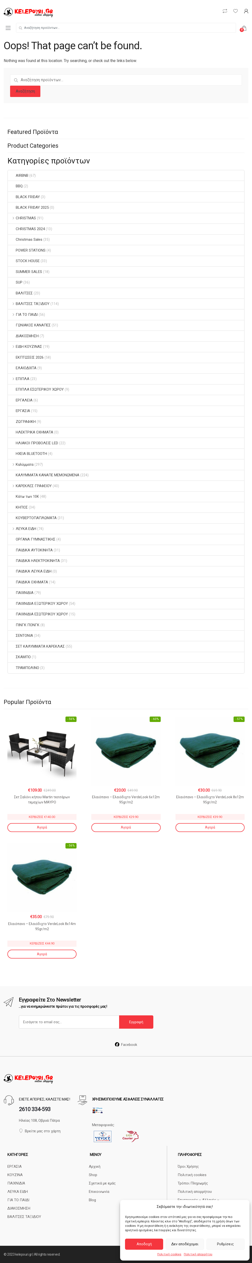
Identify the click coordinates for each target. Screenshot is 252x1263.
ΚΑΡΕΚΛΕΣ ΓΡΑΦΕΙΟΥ (30, 486)
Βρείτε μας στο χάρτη (40, 1131)
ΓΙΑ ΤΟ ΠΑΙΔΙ (23, 314)
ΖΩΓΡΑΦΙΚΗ (22, 421)
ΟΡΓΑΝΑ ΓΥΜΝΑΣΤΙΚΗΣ (31, 539)
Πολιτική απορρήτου (198, 1254)
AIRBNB (18, 175)
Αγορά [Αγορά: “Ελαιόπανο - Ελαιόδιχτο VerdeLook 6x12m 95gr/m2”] (126, 827)
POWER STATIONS (27, 250)
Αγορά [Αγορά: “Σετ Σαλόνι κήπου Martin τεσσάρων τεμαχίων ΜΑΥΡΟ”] (42, 827)
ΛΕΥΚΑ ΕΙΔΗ (22, 529)
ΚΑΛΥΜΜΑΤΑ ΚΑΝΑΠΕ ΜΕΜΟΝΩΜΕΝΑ (43, 475)
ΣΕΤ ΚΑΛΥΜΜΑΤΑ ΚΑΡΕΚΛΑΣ (36, 646)
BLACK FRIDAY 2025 (28, 207)
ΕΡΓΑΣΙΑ (19, 411)
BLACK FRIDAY (24, 197)
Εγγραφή (136, 1022)
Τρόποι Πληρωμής (193, 1183)
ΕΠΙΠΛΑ (18, 379)
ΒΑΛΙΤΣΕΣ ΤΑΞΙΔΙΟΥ (28, 304)
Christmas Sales (25, 239)
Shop (93, 1175)
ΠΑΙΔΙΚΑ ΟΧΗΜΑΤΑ (28, 582)
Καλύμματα (20, 464)
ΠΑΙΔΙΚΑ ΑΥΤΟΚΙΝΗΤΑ (30, 550)
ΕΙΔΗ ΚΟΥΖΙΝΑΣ (25, 346)
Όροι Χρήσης (188, 1166)
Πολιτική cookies (169, 1254)
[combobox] (126, 28)
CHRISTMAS (22, 218)
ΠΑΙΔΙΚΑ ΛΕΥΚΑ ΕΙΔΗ (29, 571)
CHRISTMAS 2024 (26, 229)
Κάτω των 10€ (23, 496)
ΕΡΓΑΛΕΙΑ (20, 400)
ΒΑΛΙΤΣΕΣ (20, 293)
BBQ (15, 186)
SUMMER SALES (25, 272)
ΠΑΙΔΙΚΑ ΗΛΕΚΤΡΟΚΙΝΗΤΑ (34, 561)
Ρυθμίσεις (225, 1244)
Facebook (126, 1044)
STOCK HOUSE (24, 261)
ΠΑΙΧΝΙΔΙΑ (20, 593)
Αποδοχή (144, 1244)
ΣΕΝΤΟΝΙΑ (20, 635)
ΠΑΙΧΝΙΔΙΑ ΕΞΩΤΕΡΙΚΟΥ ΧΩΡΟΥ (38, 603)
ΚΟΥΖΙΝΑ (15, 1175)
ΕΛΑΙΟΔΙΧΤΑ (22, 368)
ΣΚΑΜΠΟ (19, 657)
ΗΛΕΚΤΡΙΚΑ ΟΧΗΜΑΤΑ (30, 432)
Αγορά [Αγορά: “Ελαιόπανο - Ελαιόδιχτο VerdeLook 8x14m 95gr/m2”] (42, 954)
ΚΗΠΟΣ (18, 507)
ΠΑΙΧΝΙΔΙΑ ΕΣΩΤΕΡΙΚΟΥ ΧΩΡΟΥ (38, 614)
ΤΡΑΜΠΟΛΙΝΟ (23, 668)
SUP (15, 282)
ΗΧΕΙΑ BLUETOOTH (27, 453)
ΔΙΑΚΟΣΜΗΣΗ (23, 336)
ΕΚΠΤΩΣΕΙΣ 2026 (26, 357)
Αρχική (94, 1166)
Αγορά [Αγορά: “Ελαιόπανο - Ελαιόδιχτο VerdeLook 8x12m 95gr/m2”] (210, 827)
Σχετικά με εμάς (102, 1183)
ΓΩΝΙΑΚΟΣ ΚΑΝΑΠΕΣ (29, 325)
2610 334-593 (34, 1109)
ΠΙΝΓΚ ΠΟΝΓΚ (23, 625)
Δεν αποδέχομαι (184, 1244)
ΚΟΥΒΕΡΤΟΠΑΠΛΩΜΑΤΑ (32, 518)
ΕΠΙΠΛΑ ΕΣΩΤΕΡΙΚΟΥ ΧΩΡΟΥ (36, 389)
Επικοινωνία (99, 1191)
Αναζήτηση (25, 91)
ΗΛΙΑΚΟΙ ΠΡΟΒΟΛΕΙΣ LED (33, 443)
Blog (92, 1200)
